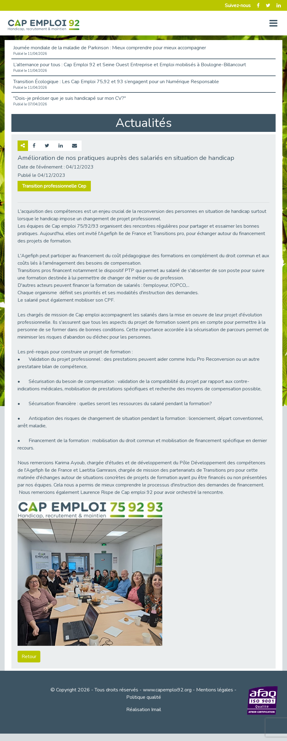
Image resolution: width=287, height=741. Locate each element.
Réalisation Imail (143, 709)
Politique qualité (143, 697)
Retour (29, 656)
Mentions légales (214, 689)
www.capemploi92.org (167, 689)
